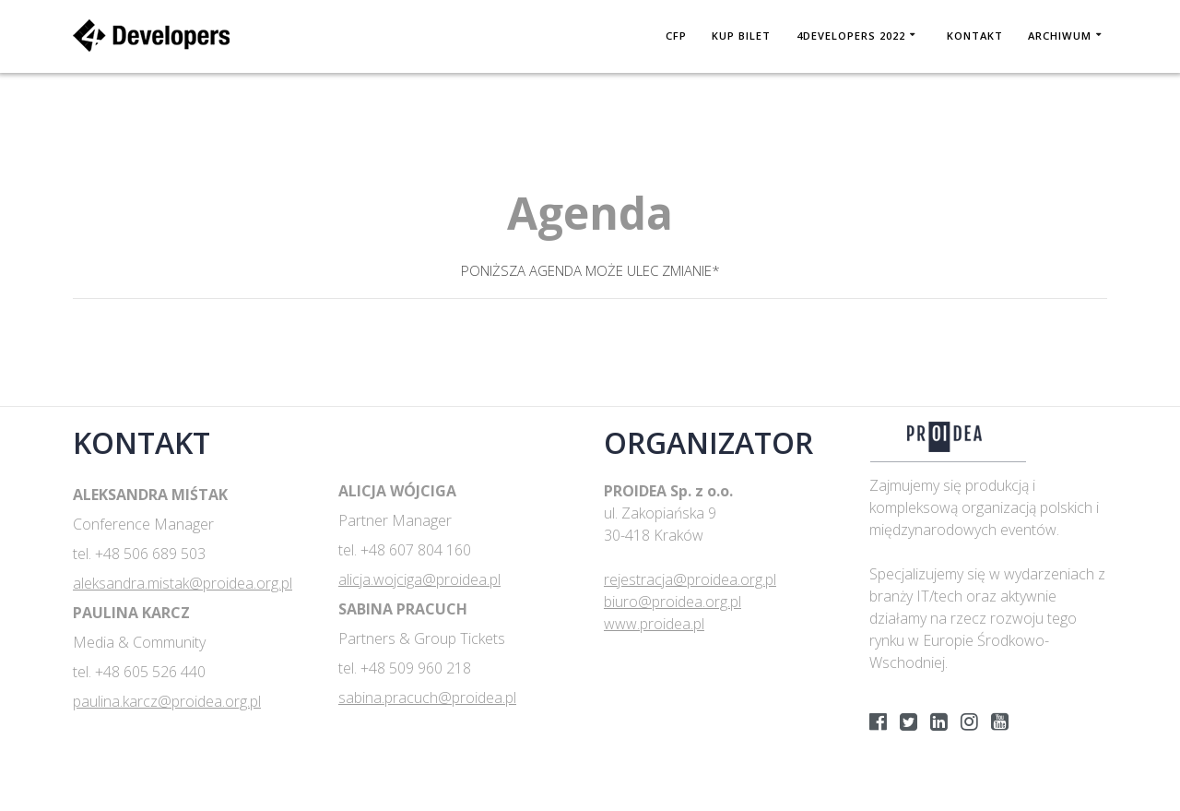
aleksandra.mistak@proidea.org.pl (182, 583)
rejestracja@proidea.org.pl (690, 579)
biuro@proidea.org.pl (672, 601)
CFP (676, 35)
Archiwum (1060, 35)
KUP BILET (741, 35)
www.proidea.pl (654, 624)
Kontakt (975, 35)
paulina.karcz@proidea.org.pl (167, 701)
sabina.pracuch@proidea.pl (427, 697)
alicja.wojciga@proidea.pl (419, 579)
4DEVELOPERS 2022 (850, 35)
